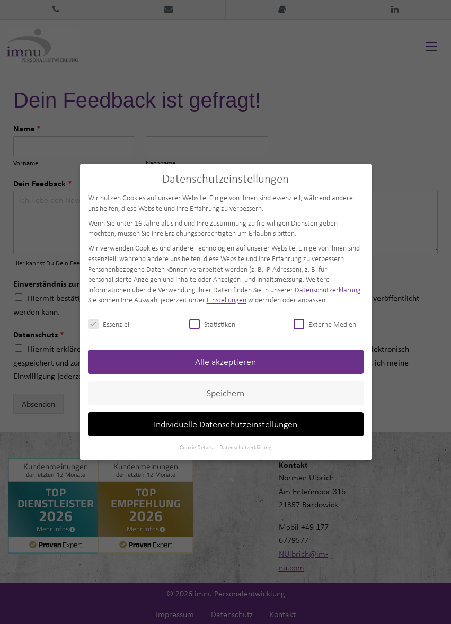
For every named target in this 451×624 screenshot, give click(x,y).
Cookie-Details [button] (197, 447)
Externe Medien (325, 324)
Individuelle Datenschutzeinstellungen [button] (225, 424)
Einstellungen (226, 300)
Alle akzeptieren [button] (225, 361)
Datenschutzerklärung (328, 289)
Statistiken (212, 324)
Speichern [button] (225, 393)
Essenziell (109, 324)
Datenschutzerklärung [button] (245, 447)
